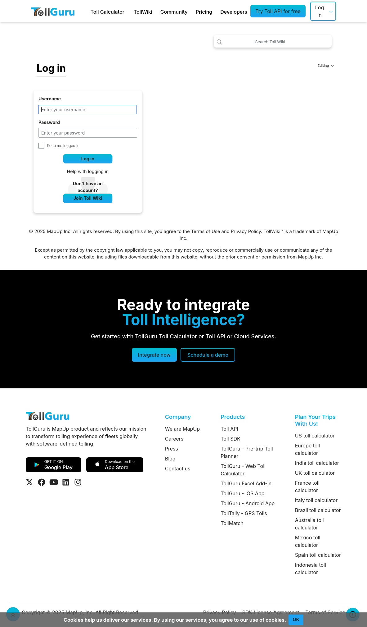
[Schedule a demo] (208, 355)
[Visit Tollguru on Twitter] (29, 482)
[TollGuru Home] (52, 11)
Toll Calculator (107, 12)
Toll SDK (230, 439)
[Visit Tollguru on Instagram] (78, 482)
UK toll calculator (315, 473)
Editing (325, 65)
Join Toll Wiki (87, 198)
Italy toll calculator (316, 500)
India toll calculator (317, 463)
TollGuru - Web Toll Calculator (243, 470)
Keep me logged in (63, 145)
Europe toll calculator (307, 449)
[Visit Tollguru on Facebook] (41, 482)
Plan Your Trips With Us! (315, 420)
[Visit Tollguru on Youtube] (53, 482)
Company (178, 417)
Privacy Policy (246, 231)
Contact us (177, 468)
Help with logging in (88, 171)
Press (171, 449)
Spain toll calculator (318, 555)
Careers (174, 439)
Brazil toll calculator (318, 510)
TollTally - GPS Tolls (244, 513)
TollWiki (143, 12)
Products (233, 417)
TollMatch (232, 523)
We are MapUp (182, 429)
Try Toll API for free (278, 11)
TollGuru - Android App (248, 503)
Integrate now (154, 355)
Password (49, 122)
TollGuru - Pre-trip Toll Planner (247, 452)
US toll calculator (315, 435)
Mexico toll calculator (307, 541)
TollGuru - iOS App (242, 493)
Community (174, 12)
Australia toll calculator (309, 524)
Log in (319, 11)
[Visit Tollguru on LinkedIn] (65, 482)
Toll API (229, 429)
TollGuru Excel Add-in (246, 483)
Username (49, 98)
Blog (170, 458)
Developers (233, 12)
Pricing (204, 12)
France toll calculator (307, 486)
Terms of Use (205, 231)
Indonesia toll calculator (310, 568)
